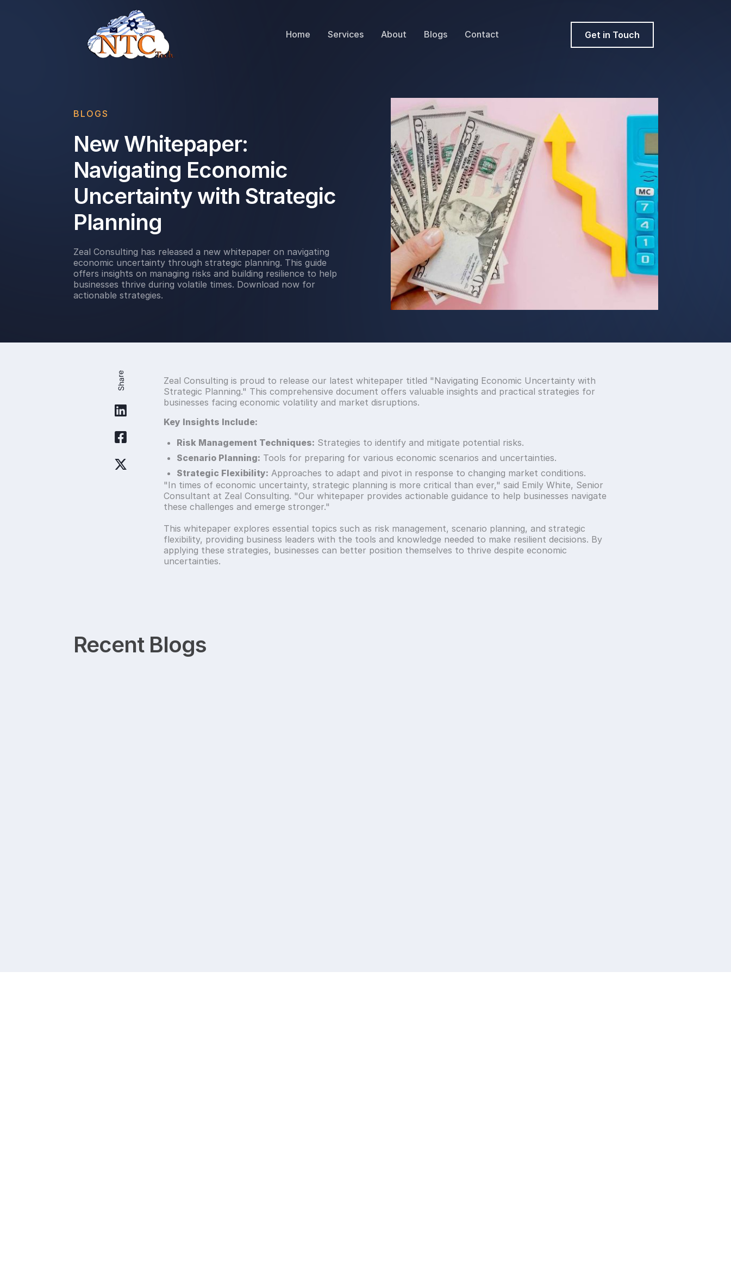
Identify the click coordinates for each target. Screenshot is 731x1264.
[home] (131, 35)
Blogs (435, 34)
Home (298, 34)
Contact (482, 34)
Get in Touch (612, 34)
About (394, 34)
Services (346, 34)
